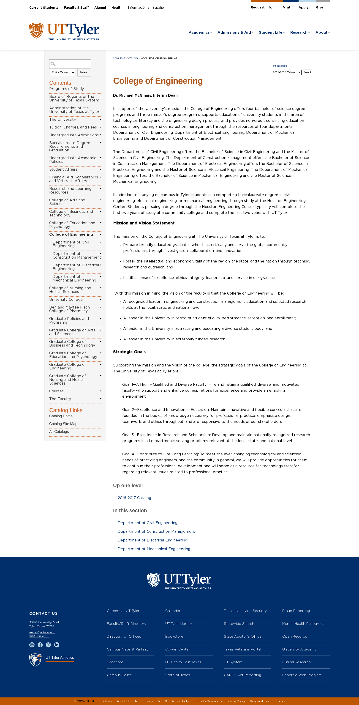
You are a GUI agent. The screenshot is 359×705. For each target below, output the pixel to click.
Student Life (270, 32)
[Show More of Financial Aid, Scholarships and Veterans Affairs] (100, 177)
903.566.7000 (39, 636)
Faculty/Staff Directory (126, 623)
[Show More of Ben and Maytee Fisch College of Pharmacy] (100, 307)
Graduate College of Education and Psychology (73, 355)
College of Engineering (71, 234)
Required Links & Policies (267, 701)
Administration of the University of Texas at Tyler (74, 110)
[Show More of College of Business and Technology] (100, 211)
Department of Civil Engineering (71, 244)
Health (117, 7)
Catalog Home (61, 416)
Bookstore (174, 636)
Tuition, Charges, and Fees (73, 127)
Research (298, 32)
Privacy (148, 701)
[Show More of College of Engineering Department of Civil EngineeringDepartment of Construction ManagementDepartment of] (100, 234)
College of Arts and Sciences (67, 202)
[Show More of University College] (100, 299)
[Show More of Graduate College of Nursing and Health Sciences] (100, 375)
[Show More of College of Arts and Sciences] (100, 199)
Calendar (172, 610)
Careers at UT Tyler (123, 610)
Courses (56, 391)
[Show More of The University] (100, 119)
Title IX (162, 701)
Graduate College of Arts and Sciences (72, 332)
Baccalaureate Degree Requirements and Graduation (69, 146)
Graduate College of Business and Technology (72, 343)
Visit (287, 7)
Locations (115, 662)
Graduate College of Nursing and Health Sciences (67, 379)
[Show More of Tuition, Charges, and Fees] (100, 127)
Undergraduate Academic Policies (72, 160)
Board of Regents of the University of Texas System (74, 98)
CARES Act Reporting (242, 675)
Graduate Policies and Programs (69, 320)
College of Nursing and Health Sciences (70, 290)
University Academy (299, 649)
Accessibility (180, 701)
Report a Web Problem (301, 675)
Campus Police (119, 675)
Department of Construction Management (77, 255)
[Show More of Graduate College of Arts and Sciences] (100, 330)
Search (84, 72)
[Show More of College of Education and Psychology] (100, 222)
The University (62, 119)
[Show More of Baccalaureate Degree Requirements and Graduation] (100, 142)
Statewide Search (239, 623)
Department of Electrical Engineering (76, 267)
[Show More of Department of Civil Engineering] (100, 242)
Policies (106, 701)
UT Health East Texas (183, 662)
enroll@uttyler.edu (42, 632)
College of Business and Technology (71, 213)
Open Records (294, 636)
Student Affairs (63, 169)
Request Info (261, 7)
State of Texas (177, 675)
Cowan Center (177, 649)
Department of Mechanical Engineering (74, 278)
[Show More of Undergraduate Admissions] (100, 134)
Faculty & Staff (76, 7)
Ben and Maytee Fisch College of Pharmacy (69, 309)
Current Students (43, 7)
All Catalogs (59, 432)
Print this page (279, 65)
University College (66, 299)
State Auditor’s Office (242, 636)
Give (319, 7)
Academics (199, 32)
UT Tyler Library (178, 623)
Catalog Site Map (63, 424)
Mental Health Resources (303, 623)
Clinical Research (296, 662)
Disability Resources (207, 701)
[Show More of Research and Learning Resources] (100, 188)
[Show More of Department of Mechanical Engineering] (100, 276)
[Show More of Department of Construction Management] (100, 253)
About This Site (127, 701)
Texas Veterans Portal (242, 649)
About (321, 32)
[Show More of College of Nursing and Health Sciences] (100, 287)
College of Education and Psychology (72, 225)
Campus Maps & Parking (127, 649)
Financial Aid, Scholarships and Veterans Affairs (73, 179)
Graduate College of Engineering (67, 366)
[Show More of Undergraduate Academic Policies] (100, 157)
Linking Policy (235, 701)
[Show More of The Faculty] (100, 398)
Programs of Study (66, 89)
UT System (233, 662)
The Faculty (60, 399)
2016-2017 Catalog (125, 58)
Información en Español (146, 7)
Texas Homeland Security (245, 610)
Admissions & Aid (234, 32)
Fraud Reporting (296, 610)
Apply (303, 7)
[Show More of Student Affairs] (100, 169)
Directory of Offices (124, 636)
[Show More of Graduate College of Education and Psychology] (100, 352)
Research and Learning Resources (70, 190)
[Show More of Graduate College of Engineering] (100, 364)
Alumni (100, 7)
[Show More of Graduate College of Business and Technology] (100, 341)
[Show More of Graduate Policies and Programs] (100, 318)
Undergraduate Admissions (74, 135)
